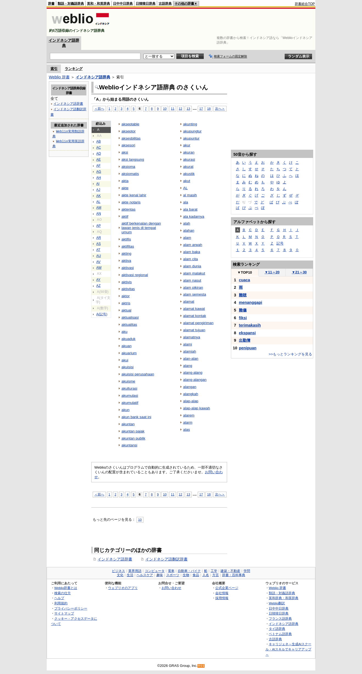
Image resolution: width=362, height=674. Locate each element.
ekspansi (247, 333)
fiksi (243, 318)
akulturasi (129, 388)
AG (98, 172)
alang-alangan (195, 380)
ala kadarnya (193, 216)
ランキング (74, 69)
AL (98, 202)
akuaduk (128, 339)
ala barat (190, 209)
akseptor (128, 131)
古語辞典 (165, 3)
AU (98, 256)
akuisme (128, 381)
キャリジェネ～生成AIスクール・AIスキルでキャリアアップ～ (288, 649)
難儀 (243, 310)
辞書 (51, 3)
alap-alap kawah (196, 408)
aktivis (126, 282)
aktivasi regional (134, 275)
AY (98, 280)
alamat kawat (194, 309)
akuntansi (129, 445)
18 (209, 108)
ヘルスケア (145, 575)
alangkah (190, 394)
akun (125, 410)
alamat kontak (194, 316)
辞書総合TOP (305, 4)
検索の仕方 (62, 593)
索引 (54, 69)
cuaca (244, 280)
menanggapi (250, 302)
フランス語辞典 (280, 618)
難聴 (243, 295)
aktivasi (127, 268)
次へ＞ (220, 108)
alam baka (191, 252)
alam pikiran (193, 287)
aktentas (128, 209)
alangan (189, 387)
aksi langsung (132, 159)
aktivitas (128, 289)
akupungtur (192, 131)
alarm (188, 422)
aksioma (128, 167)
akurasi (189, 159)
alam (187, 238)
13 (188, 108)
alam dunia (192, 266)
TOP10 (244, 272)
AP (98, 226)
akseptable (130, 124)
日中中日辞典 (123, 3)
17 (201, 108)
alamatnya (191, 337)
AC (98, 147)
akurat (188, 167)
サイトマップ (64, 613)
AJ (98, 190)
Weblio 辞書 (59, 77)
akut (186, 181)
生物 (186, 575)
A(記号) (101, 314)
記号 (280, 243)
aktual (126, 310)
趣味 (159, 575)
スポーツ (172, 575)
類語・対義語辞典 (71, 3)
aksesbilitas (131, 138)
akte (124, 188)
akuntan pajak (133, 431)
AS (98, 244)
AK (98, 196)
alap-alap (190, 401)
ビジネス (118, 571)
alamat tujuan (194, 330)
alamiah (189, 351)
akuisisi (127, 367)
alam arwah (192, 245)
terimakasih (250, 325)
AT (98, 250)
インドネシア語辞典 (93, 77)
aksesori (128, 145)
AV (98, 262)
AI (98, 184)
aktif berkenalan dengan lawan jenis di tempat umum (141, 227)
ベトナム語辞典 (280, 634)
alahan (188, 230)
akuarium (129, 353)
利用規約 (60, 603)
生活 (130, 575)
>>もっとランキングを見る (290, 354)
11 (172, 108)
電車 (171, 571)
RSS (201, 665)
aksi (124, 152)
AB (98, 141)
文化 (120, 575)
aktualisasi (130, 317)
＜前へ (99, 108)
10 (164, 108)
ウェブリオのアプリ (123, 588)
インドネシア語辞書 (115, 559)
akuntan (128, 424)
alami (187, 344)
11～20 (272, 272)
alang (187, 366)
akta (124, 181)
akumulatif (129, 403)
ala (185, 202)
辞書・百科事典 (233, 575)
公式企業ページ (226, 588)
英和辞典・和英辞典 (283, 598)
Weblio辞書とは (65, 588)
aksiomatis (130, 174)
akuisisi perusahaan (137, 374)
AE (98, 160)
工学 (214, 571)
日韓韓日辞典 (145, 3)
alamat (188, 301)
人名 (205, 575)
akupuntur (191, 138)
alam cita (190, 259)
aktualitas (129, 324)
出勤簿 (244, 340)
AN (98, 214)
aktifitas (127, 246)
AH (98, 178)
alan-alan (190, 358)
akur (186, 145)
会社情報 (221, 593)
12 (180, 108)
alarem (188, 415)
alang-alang (192, 372)
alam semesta (194, 294)
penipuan (247, 348)
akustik (189, 174)
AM (98, 207)
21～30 (299, 272)
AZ (98, 286)
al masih (190, 195)
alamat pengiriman (198, 323)
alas (186, 429)
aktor (125, 296)
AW (98, 268)
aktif (124, 216)
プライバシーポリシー (70, 608)
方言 (215, 575)
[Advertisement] (215, 22)
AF (98, 166)
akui (124, 360)
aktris (125, 303)
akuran (188, 152)
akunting (190, 124)
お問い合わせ (171, 588)
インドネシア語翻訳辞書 (166, 559)
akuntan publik (133, 438)
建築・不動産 (230, 571)
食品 (196, 575)
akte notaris (131, 202)
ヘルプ (59, 598)
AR (98, 238)
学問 (247, 571)
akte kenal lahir (133, 195)
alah (186, 223)
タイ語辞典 (277, 628)
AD (98, 153)
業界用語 (135, 571)
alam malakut (194, 273)
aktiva (126, 261)
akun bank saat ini (136, 417)
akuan (126, 346)
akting (126, 253)
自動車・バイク (189, 571)
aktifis (126, 239)
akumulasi (129, 395)
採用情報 (221, 598)
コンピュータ (155, 571)
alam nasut (192, 280)
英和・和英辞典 (98, 3)
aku (124, 332)
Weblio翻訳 (277, 603)
